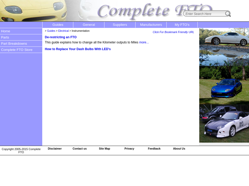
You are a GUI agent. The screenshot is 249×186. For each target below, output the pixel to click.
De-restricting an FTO (60, 37)
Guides (51, 30)
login (241, 3)
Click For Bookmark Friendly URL (173, 32)
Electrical (63, 30)
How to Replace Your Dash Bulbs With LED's (78, 49)
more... (144, 42)
